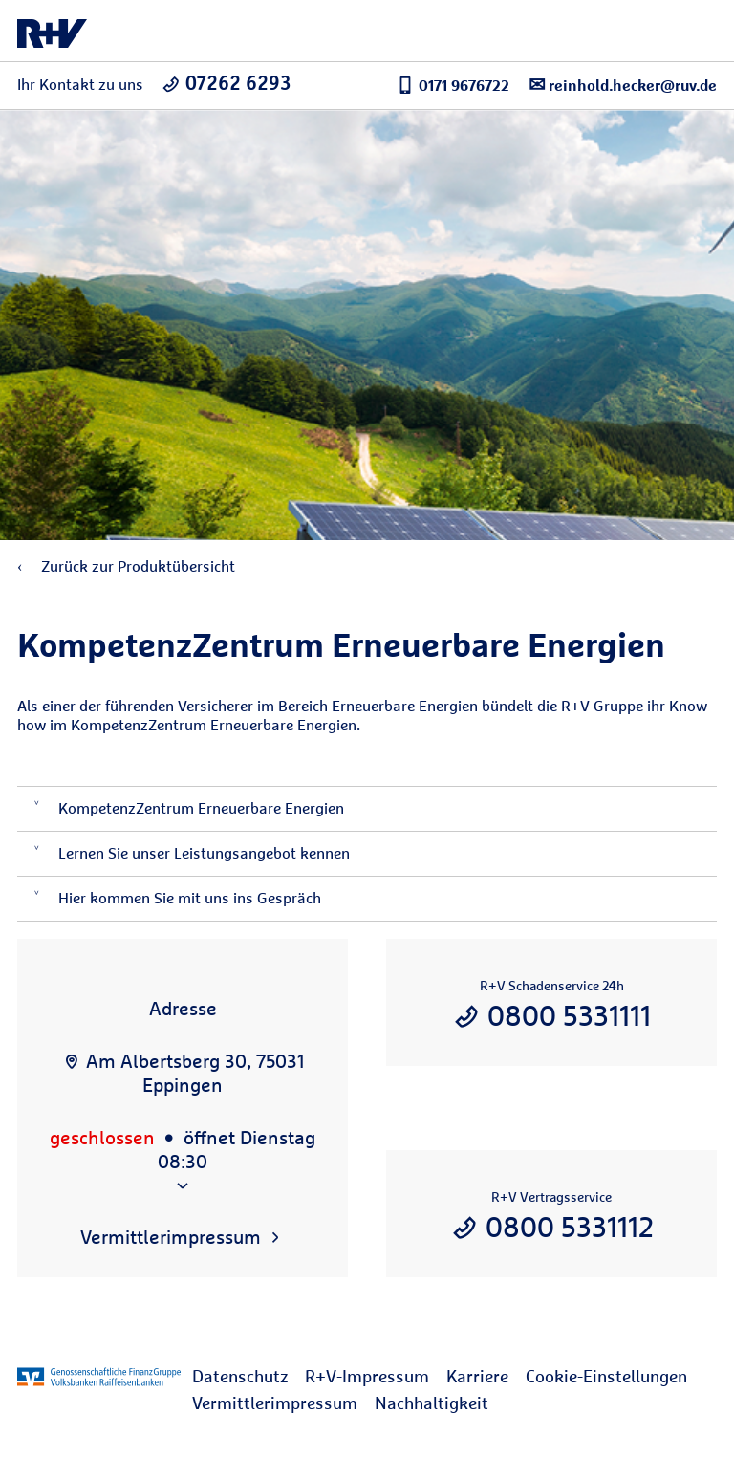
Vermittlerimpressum (274, 1403)
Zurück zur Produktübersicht (126, 566)
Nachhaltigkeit (431, 1403)
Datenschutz (240, 1376)
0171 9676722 (453, 85)
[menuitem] (248, 1376)
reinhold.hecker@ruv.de (623, 85)
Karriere (477, 1376)
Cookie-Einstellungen (606, 1376)
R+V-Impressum (367, 1376)
